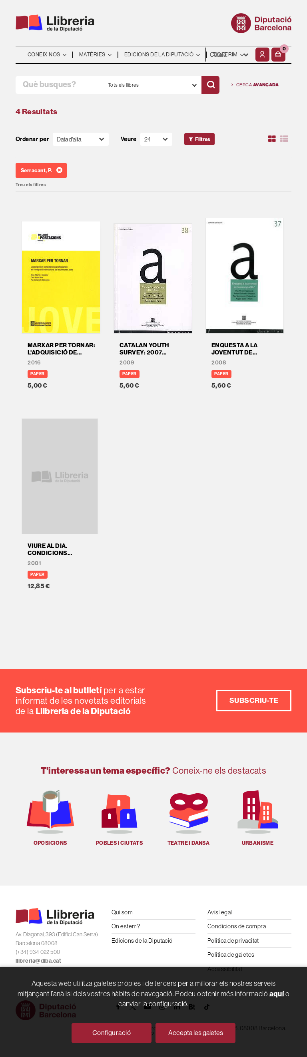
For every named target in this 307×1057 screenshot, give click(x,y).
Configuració (111, 1033)
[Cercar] (210, 85)
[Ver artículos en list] (284, 139)
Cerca (255, 85)
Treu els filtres (31, 185)
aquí (276, 993)
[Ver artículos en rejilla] (272, 139)
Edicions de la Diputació (142, 940)
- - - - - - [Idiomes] (229, 54)
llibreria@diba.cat (38, 960)
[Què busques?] (59, 85)
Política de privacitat (233, 940)
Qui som (122, 912)
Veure (128, 139)
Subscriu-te (253, 700)
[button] (278, 55)
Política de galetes (231, 954)
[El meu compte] (262, 55)
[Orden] (81, 139)
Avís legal (219, 912)
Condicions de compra (236, 926)
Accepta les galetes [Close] (195, 1033)
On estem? (126, 926)
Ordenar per (32, 139)
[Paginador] (156, 139)
